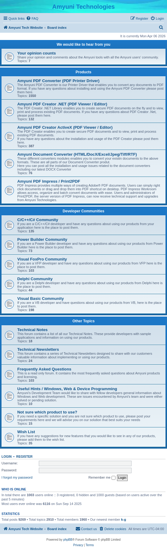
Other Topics (83, 321)
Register (24, 456)
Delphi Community (35, 279)
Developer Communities (83, 211)
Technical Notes (32, 329)
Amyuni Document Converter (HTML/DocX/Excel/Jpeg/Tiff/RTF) (77, 154)
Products (83, 72)
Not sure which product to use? (47, 412)
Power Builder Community (42, 239)
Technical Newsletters (38, 349)
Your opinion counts (36, 53)
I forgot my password (17, 477)
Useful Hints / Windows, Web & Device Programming (67, 389)
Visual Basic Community (40, 298)
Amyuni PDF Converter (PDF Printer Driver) (58, 80)
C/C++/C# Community (37, 219)
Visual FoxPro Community (42, 259)
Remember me (102, 478)
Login (7, 456)
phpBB (67, 539)
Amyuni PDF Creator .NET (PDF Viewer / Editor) (62, 104)
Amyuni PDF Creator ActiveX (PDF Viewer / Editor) (64, 127)
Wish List (26, 432)
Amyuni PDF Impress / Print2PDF (48, 181)
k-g (123, 519)
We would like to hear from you (83, 44)
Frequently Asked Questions (44, 369)
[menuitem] (32, 18)
